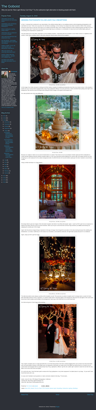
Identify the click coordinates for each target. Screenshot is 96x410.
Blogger (57, 406)
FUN (43, 388)
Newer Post (24, 394)
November (7, 124)
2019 (4, 118)
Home (57, 394)
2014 (4, 182)
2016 (4, 177)
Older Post (90, 394)
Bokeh (32, 388)
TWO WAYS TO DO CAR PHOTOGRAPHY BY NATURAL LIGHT (9, 20)
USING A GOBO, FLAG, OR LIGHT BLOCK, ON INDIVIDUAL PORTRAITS (8, 47)
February (6, 170)
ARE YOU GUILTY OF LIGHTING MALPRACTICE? (8, 51)
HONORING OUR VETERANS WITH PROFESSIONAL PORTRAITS (8, 25)
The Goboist (10, 6)
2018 (4, 120)
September (7, 128)
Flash (40, 388)
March (6, 168)
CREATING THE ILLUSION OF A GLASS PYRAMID (9, 33)
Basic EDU (27, 388)
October (6, 126)
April (5, 166)
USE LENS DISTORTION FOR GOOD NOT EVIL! (9, 37)
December (7, 122)
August (6, 130)
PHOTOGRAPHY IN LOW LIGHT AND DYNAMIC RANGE (8, 141)
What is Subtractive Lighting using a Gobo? (8, 29)
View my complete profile (7, 107)
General (47, 388)
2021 (4, 115)
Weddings (75, 388)
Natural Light (53, 388)
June (5, 162)
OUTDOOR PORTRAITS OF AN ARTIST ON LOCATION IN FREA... (8, 135)
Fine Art (36, 388)
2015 (4, 180)
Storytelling (59, 388)
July (5, 160)
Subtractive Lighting (67, 388)
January (6, 173)
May (5, 164)
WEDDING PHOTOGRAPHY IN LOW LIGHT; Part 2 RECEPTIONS (8, 148)
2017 (4, 175)
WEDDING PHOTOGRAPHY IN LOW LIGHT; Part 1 (8, 155)
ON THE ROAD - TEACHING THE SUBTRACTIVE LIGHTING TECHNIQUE (9, 42)
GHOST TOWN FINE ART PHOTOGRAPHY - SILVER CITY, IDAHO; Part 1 (8, 56)
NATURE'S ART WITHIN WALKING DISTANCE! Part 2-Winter (8, 61)
